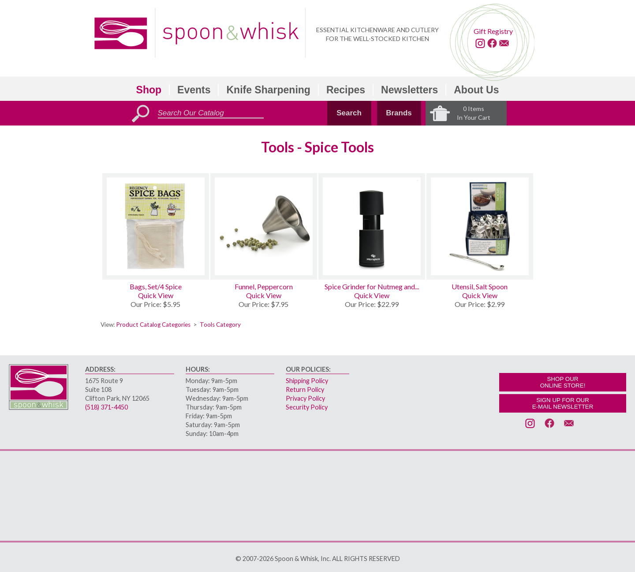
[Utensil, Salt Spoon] (480, 226)
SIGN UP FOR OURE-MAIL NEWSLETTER (563, 403)
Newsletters (409, 90)
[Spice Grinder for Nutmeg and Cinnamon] (372, 226)
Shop (149, 90)
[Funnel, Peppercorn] (264, 226)
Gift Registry (493, 31)
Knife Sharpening (268, 90)
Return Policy (305, 389)
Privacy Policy (305, 398)
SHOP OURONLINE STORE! (563, 382)
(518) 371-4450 (106, 407)
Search (349, 113)
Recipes (345, 90)
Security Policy (307, 407)
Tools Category (220, 324)
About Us (476, 90)
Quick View (155, 295)
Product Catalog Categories (153, 324)
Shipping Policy (307, 380)
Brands (399, 113)
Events (193, 90)
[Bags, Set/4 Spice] (156, 226)
